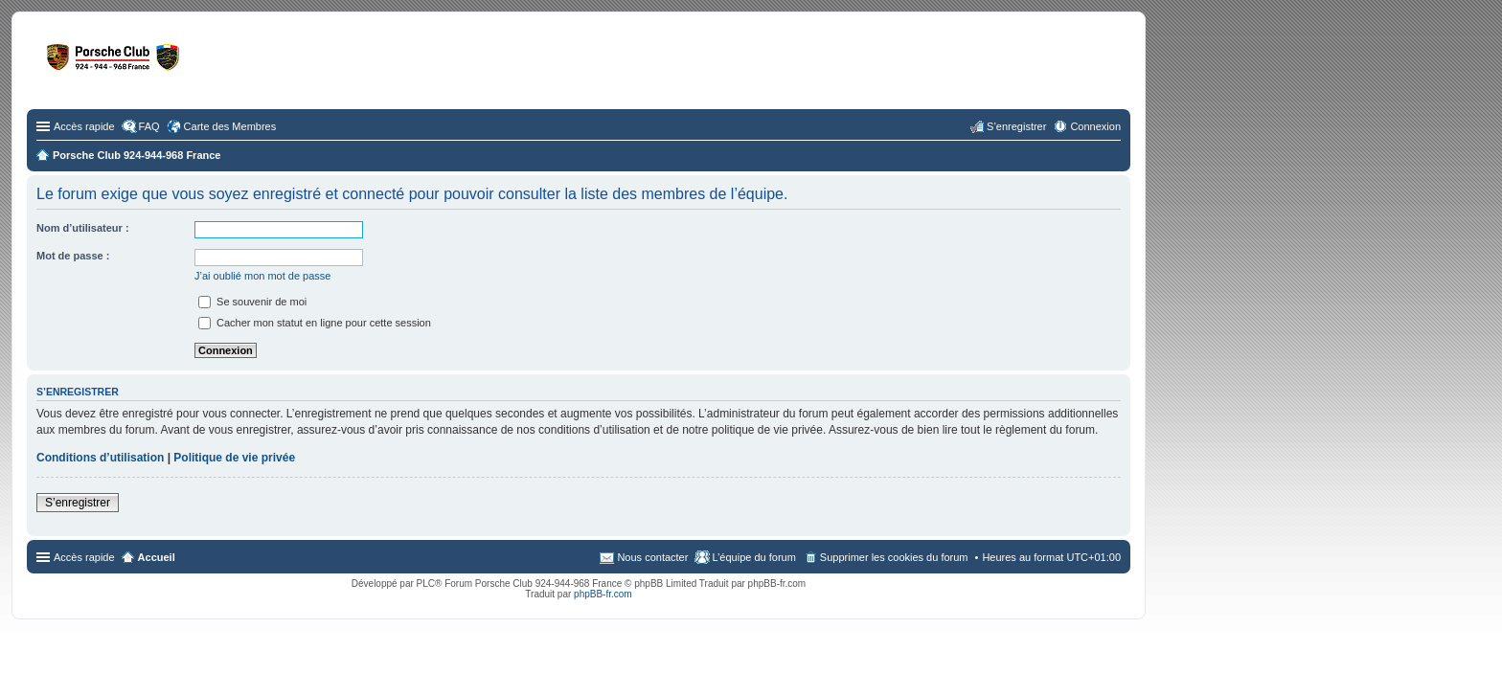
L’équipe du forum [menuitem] (753, 557)
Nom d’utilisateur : (82, 228)
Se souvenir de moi (252, 301)
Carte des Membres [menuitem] (230, 126)
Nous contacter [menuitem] (652, 557)
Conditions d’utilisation (100, 457)
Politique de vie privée (234, 457)
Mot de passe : (72, 255)
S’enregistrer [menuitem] (1016, 126)
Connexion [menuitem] (1095, 126)
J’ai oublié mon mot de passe (262, 275)
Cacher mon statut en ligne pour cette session (314, 322)
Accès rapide (84, 126)
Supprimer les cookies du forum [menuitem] (894, 557)
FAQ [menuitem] (149, 126)
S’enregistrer (77, 502)
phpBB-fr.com (603, 594)
